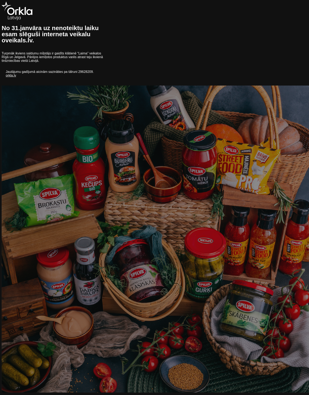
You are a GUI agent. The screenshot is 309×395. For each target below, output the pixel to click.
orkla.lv (11, 75)
